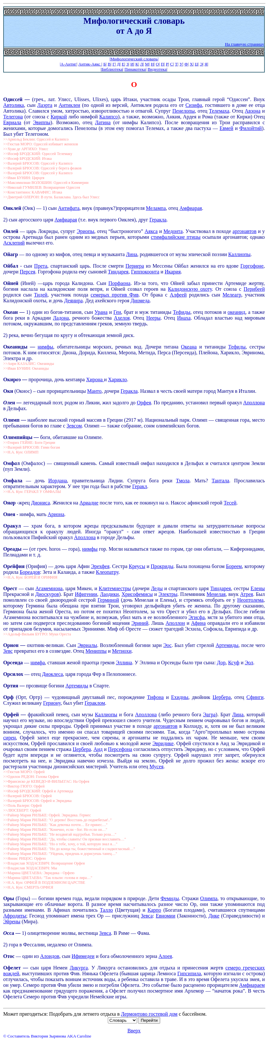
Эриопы (85, 231)
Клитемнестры (115, 588)
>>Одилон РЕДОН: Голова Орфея (31, 776)
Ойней (10, 283)
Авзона (253, 111)
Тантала (220, 480)
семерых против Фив (114, 294)
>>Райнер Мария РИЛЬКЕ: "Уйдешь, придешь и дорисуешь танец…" (60, 853)
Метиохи (122, 651)
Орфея (144, 402)
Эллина (124, 662)
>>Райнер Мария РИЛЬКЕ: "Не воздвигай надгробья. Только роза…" (59, 834)
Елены (258, 588)
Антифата (68, 208)
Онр (10, 502)
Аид (97, 749)
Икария (173, 271)
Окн (8, 391)
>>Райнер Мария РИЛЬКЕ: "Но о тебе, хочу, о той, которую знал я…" (60, 844)
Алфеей (178, 294)
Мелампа (156, 208)
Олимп (12, 420)
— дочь (35, 480)
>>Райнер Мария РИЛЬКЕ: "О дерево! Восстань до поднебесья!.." (57, 820)
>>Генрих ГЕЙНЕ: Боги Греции (29, 442)
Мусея (157, 766)
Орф (9, 697)
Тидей (41, 294)
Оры (8, 898)
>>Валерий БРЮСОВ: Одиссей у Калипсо (38, 163)
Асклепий (14, 242)
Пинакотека (135, 69)
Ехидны (179, 697)
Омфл (11, 463)
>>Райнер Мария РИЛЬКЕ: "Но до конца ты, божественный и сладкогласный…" (69, 849)
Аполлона (254, 402)
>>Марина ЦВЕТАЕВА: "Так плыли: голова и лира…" (47, 877)
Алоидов (49, 956)
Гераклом (94, 703)
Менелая (216, 594)
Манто (94, 391)
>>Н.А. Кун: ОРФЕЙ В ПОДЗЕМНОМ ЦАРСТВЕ (44, 882)
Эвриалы (87, 645)
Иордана (57, 480)
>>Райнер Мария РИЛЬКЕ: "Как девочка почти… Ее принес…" (55, 824)
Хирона (95, 379)
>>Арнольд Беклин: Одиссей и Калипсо (36, 139)
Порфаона (119, 283)
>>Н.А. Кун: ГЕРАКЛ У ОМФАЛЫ (32, 491)
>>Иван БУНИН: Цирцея (23, 178)
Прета (40, 266)
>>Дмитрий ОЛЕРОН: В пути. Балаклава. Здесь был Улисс (51, 197)
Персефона (120, 749)
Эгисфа (196, 617)
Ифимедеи (83, 956)
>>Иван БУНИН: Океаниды (26, 368)
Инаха (184, 318)
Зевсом (74, 425)
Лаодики (109, 594)
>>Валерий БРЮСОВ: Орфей (27, 796)
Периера (134, 266)
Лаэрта (44, 105)
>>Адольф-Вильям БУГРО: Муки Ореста (37, 634)
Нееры (153, 318)
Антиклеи (69, 105)
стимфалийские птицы (176, 237)
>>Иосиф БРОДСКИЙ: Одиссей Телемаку (37, 153)
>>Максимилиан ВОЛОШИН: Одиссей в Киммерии (46, 182)
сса (11, 933)
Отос (8, 956)
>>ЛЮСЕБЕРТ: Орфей (22, 810)
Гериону (52, 703)
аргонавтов (244, 231)
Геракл (139, 486)
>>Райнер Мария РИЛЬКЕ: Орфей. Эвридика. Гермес (47, 815)
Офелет (13, 967)
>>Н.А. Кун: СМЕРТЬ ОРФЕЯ (28, 887)
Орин (11, 645)
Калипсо (108, 116)
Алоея (165, 956)
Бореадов (30, 572)
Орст (11, 588)
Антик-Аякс (89, 64)
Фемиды (169, 898)
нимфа (37, 662)
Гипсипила (189, 973)
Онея (9, 514)
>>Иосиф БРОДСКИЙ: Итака (27, 158)
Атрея (246, 594)
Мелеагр (231, 294)
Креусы (137, 566)
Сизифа (194, 105)
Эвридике (163, 743)
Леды (157, 588)
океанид (236, 312)
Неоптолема (250, 600)
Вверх (134, 1030)
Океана (189, 346)
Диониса (40, 502)
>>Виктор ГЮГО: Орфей (24, 786)
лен (11, 402)
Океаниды (16, 346)
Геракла (157, 219)
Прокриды (162, 566)
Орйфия (14, 566)
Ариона (56, 514)
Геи (117, 312)
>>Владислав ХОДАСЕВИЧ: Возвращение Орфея (44, 863)
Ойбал (10, 266)
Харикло (117, 379)
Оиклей (12, 208)
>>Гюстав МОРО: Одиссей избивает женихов (40, 144)
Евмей (226, 128)
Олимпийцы (18, 437)
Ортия (11, 685)
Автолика (13, 105)
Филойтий (250, 128)
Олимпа (208, 898)
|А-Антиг (68, 64)
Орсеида (13, 662)
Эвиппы (42, 122)
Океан (11, 312)
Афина (198, 623)
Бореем (234, 566)
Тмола (182, 480)
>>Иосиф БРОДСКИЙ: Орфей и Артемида (38, 791)
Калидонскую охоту (190, 289)
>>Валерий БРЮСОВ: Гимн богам (31, 447)
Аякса (151, 231)
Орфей (12, 714)
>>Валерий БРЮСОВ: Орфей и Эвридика (37, 800)
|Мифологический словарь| (133, 58)
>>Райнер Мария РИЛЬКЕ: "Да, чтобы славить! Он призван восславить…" (64, 839)
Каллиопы (239, 254)
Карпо (154, 910)
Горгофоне (252, 266)
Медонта (173, 231)
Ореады (13, 549)
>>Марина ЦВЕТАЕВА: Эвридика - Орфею (38, 873)
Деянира (73, 300)
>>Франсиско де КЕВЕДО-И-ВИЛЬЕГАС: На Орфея (46, 781)
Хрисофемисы (137, 594)
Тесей (230, 502)
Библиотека (111, 69)
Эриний (139, 623)
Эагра (209, 714)
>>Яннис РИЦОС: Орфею (24, 858)
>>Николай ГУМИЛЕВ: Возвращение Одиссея (41, 187)
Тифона (155, 697)
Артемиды (227, 645)
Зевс (8, 651)
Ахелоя (122, 318)
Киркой (59, 116)
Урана (101, 312)
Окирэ (12, 379)
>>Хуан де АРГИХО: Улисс (25, 149)
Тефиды (181, 312)
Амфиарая (190, 208)
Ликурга (79, 967)
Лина (131, 254)
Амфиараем (252, 985)
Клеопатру (107, 572)
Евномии (165, 915)
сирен (9, 737)
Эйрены (12, 921)
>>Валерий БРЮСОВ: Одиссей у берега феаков (42, 168)
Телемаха (219, 111)
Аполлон (175, 623)
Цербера (221, 697)
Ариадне (88, 502)
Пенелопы (183, 111)
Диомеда (140, 300)
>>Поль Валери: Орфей (22, 805)
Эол (249, 662)
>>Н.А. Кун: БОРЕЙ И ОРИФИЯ (30, 577)
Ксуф (233, 662)
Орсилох (13, 674)
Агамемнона (49, 588)
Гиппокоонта (145, 271)
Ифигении (86, 594)
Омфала (12, 480)
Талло (106, 910)
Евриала (12, 122)
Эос (167, 645)
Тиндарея (118, 271)
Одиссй (12, 99)
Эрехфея (100, 566)
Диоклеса (52, 674)
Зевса (147, 915)
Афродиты (14, 915)
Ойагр (11, 254)
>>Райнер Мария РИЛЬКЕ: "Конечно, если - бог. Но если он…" (55, 829)
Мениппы (96, 651)
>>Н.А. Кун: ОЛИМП (21, 452)
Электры (168, 594)
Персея (27, 271)
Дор (221, 662)
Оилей (10, 231)
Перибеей (254, 289)
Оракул (12, 526)
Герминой (108, 600)
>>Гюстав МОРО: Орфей (24, 772)
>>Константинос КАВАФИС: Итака (32, 192)
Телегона (13, 116)
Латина (103, 122)
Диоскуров (47, 594)
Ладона (61, 318)
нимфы (45, 346)
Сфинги (255, 697)
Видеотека (157, 69)
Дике (214, 915)
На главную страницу (244, 44)
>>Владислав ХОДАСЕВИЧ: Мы (30, 868)
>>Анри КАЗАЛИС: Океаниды (28, 363)
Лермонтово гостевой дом (149, 1014)
